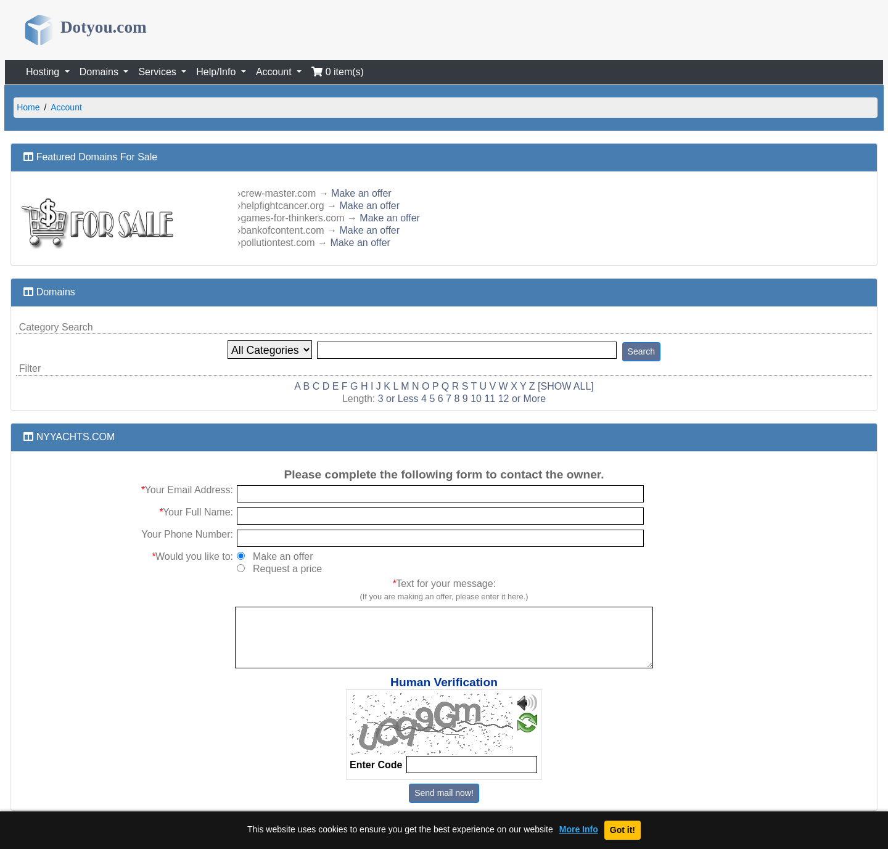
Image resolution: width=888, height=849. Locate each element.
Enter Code (376, 765)
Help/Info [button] (217, 72)
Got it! (622, 830)
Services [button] (158, 72)
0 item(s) (337, 72)
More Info (578, 829)
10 (476, 398)
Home (28, 107)
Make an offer (361, 193)
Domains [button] (100, 72)
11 (489, 398)
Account (66, 107)
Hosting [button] (44, 72)
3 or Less (398, 398)
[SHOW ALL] (566, 386)
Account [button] (275, 72)
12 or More (522, 398)
